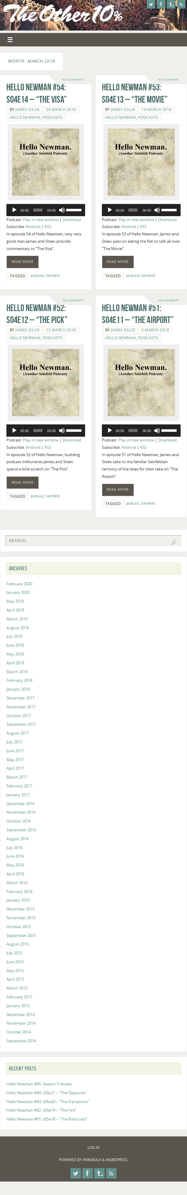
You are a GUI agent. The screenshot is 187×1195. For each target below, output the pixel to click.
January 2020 (18, 592)
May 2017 (15, 759)
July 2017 (14, 742)
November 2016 (20, 812)
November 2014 (20, 1023)
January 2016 (18, 900)
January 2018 (18, 689)
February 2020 (19, 584)
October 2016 (18, 821)
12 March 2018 (61, 331)
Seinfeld (52, 275)
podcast (37, 275)
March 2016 (16, 882)
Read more (23, 262)
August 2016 (17, 838)
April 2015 (15, 979)
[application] (45, 210)
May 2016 (15, 865)
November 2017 (20, 707)
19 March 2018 (156, 109)
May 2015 (15, 970)
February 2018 (19, 680)
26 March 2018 (61, 109)
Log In (93, 1147)
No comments (73, 79)
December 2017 (20, 698)
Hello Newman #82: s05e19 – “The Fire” (41, 1110)
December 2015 (20, 909)
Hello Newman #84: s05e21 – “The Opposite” (46, 1092)
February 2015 (19, 997)
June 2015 (15, 961)
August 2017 (17, 733)
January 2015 (18, 1005)
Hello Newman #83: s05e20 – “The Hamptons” (47, 1101)
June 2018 (15, 645)
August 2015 (17, 944)
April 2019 (15, 610)
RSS (48, 226)
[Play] (14, 210)
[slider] (37, 210)
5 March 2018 (155, 331)
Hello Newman (25, 117)
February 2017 (19, 786)
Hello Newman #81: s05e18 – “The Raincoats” (47, 1119)
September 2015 (21, 935)
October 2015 (18, 926)
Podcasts (53, 117)
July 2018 (14, 636)
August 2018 (17, 627)
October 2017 (18, 715)
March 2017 (16, 777)
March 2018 (16, 671)
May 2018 (15, 654)
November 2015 (20, 918)
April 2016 (15, 874)
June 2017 (15, 751)
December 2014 (20, 1014)
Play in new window (41, 219)
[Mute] (62, 210)
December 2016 (20, 803)
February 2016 (19, 891)
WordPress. (117, 1159)
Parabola (92, 1159)
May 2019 (15, 601)
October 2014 (18, 1032)
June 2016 (15, 856)
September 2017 (21, 724)
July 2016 (14, 847)
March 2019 (16, 619)
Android (33, 226)
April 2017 (15, 768)
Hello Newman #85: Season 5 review (39, 1084)
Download (72, 219)
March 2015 (16, 988)
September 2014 (21, 1041)
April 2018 (15, 663)
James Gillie (28, 109)
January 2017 (18, 794)
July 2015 (14, 953)
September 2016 (21, 830)
